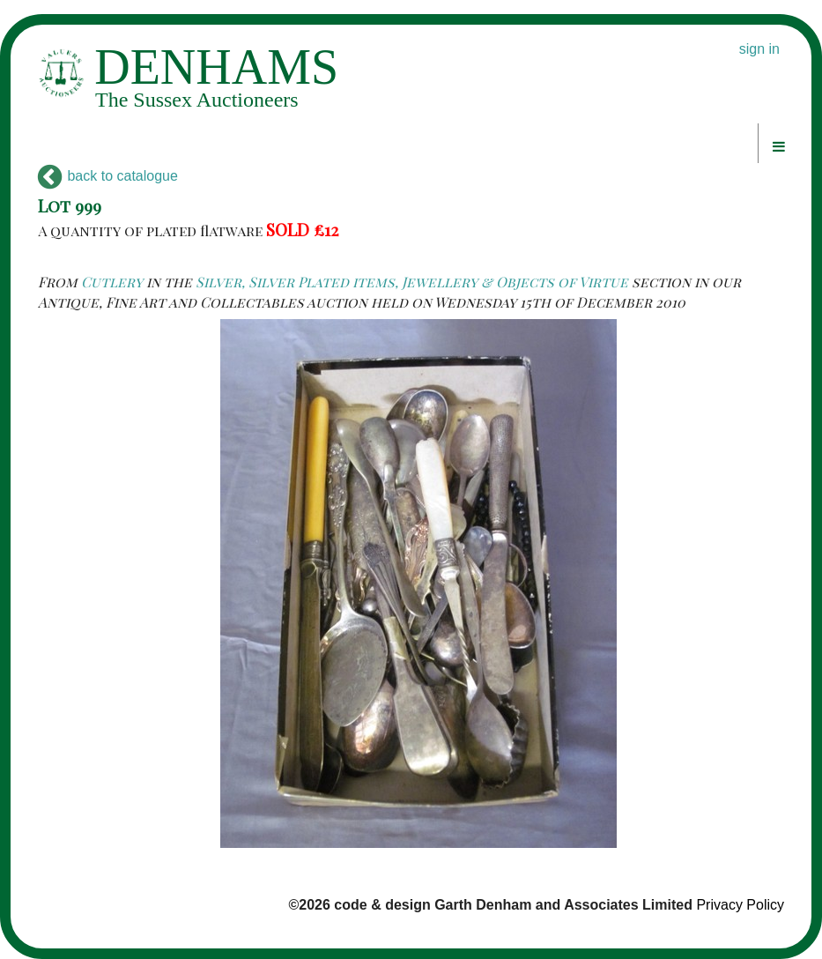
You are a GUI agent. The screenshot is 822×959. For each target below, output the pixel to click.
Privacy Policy (740, 904)
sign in (759, 48)
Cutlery (112, 281)
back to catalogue (108, 175)
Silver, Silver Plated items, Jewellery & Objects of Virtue (412, 281)
